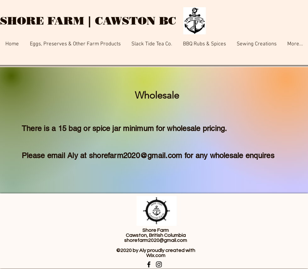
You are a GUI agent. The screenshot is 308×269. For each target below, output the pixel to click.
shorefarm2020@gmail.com (135, 155)
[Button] (110, 1)
